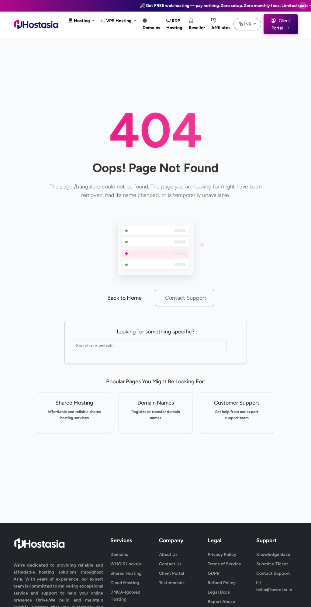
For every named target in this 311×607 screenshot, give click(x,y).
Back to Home (124, 298)
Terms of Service (224, 564)
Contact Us (170, 564)
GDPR (213, 573)
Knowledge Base (273, 554)
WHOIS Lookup (125, 564)
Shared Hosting (126, 573)
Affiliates (220, 24)
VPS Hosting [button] (117, 20)
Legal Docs (219, 592)
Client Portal (171, 573)
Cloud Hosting (124, 582)
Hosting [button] (79, 20)
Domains (151, 24)
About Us (168, 554)
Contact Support (185, 298)
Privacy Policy (222, 554)
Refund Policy (222, 582)
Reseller (197, 24)
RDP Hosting (174, 24)
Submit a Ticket (272, 564)
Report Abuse (221, 601)
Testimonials (172, 582)
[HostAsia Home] (36, 24)
